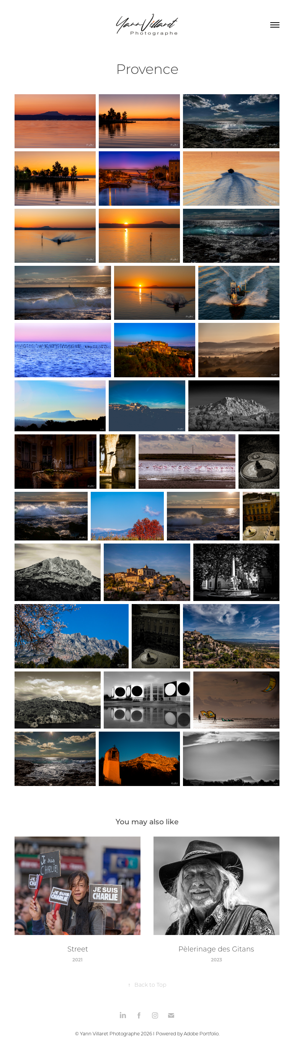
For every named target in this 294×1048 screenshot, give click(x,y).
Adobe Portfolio (201, 1034)
